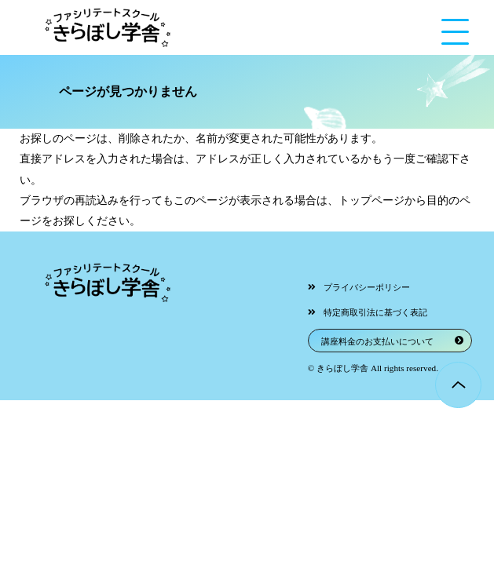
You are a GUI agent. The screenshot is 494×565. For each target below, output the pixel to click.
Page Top (458, 385)
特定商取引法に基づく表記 (375, 312)
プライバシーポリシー (367, 287)
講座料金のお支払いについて (377, 341)
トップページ (371, 200)
